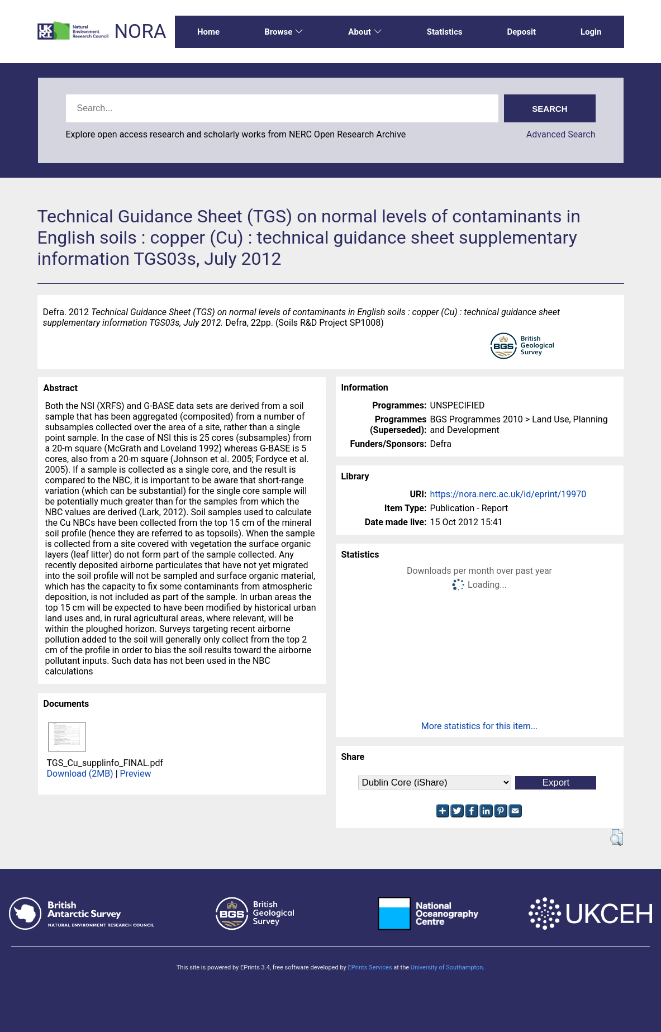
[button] (616, 837)
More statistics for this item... (479, 726)
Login (591, 32)
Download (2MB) (80, 773)
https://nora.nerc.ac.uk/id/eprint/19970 (508, 494)
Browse (283, 32)
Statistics (445, 32)
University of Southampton (447, 967)
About (365, 32)
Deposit (521, 32)
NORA (140, 31)
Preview (135, 773)
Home (208, 32)
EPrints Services (370, 967)
